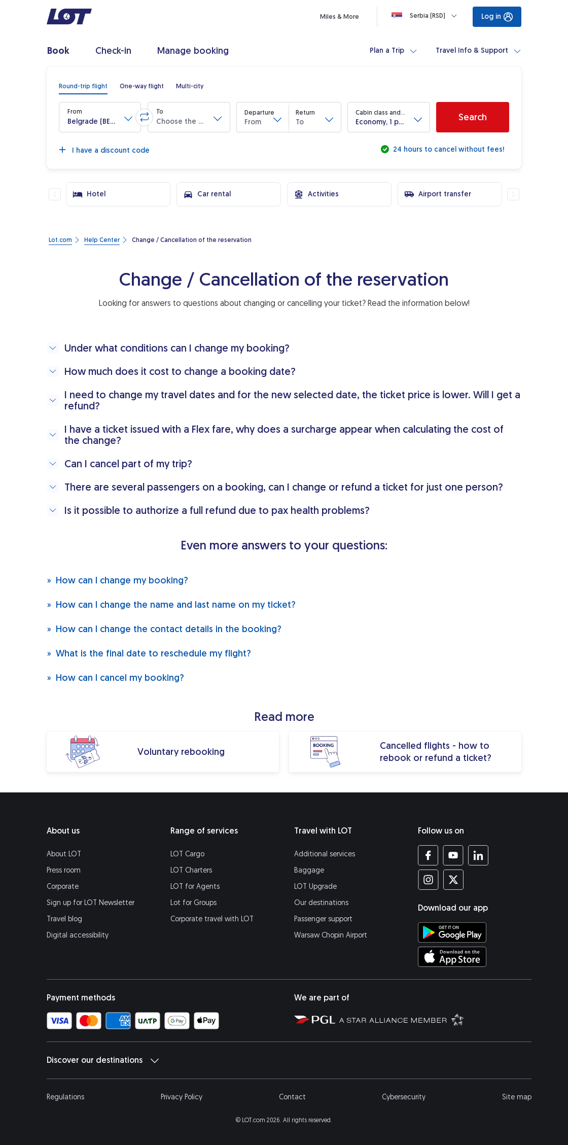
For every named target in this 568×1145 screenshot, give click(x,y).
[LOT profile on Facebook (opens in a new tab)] (428, 855)
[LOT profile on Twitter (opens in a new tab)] (453, 880)
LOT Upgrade (315, 886)
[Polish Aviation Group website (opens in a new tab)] (314, 1019)
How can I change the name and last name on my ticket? (171, 604)
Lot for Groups (193, 902)
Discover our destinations (103, 1060)
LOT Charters (191, 870)
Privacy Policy (181, 1097)
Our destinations (321, 902)
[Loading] (426, 16)
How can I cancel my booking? (115, 677)
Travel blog (64, 919)
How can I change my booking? (117, 580)
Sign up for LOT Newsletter (90, 902)
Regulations (65, 1097)
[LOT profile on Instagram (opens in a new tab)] (428, 880)
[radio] (83, 86)
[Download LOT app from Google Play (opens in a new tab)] (452, 932)
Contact (292, 1097)
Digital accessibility (78, 935)
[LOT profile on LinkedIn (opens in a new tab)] (478, 855)
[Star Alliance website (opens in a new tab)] (401, 1019)
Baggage (309, 870)
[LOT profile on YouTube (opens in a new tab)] (453, 855)
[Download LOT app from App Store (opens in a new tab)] (452, 957)
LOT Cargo (187, 854)
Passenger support (323, 919)
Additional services (324, 854)
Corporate (63, 886)
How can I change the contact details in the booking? (164, 629)
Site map (516, 1097)
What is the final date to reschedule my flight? (149, 653)
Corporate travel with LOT (212, 919)
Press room (64, 870)
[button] (100, 117)
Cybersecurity (403, 1097)
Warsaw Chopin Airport (330, 935)
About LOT (64, 854)
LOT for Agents (195, 886)
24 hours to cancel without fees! (447, 149)
